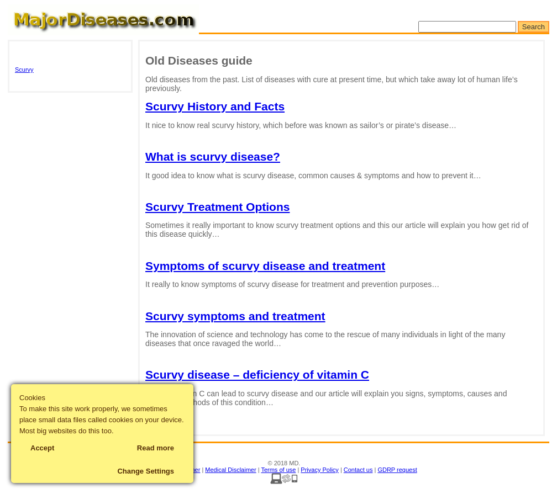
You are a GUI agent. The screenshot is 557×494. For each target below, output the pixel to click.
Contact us (358, 469)
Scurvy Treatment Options (217, 206)
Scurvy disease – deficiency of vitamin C (257, 374)
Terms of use (278, 469)
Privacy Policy (319, 469)
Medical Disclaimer (230, 469)
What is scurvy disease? (212, 156)
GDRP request (397, 469)
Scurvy (24, 69)
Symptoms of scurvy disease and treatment (265, 265)
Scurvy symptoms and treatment (235, 316)
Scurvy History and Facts (215, 106)
